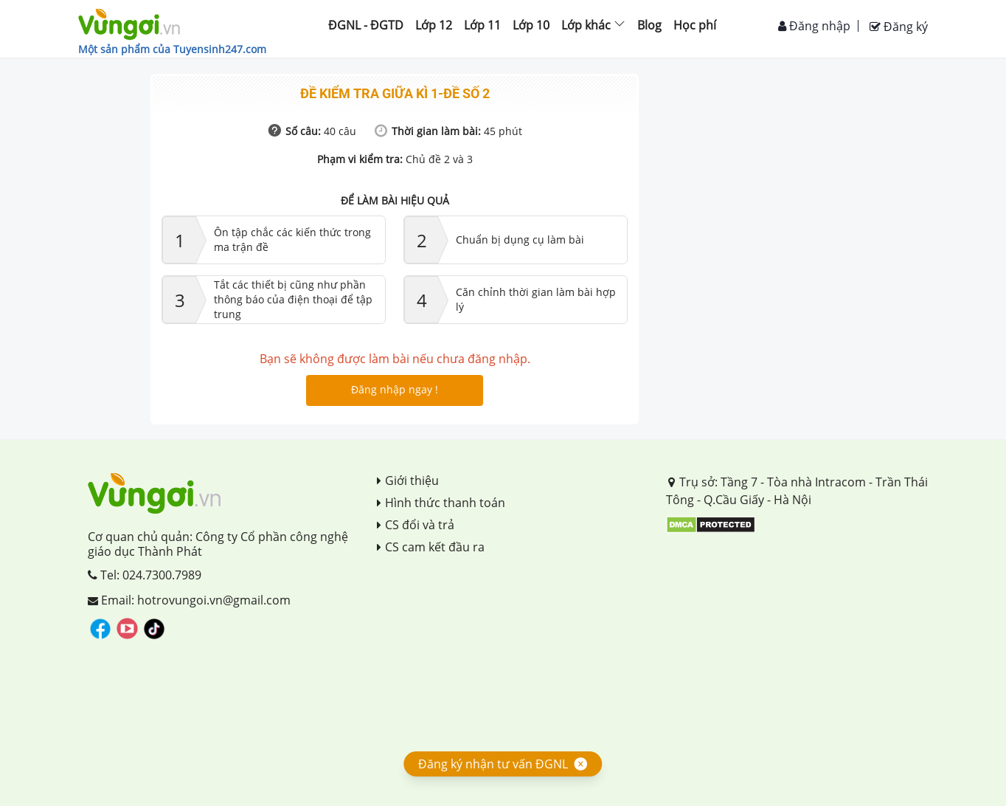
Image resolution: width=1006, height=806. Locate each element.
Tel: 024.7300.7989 (144, 575)
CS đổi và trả (415, 525)
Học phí (694, 25)
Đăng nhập (814, 26)
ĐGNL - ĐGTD (365, 25)
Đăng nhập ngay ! (394, 389)
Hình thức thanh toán (441, 503)
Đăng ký (899, 26)
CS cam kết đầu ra (431, 547)
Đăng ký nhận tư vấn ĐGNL (493, 764)
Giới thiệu (408, 480)
